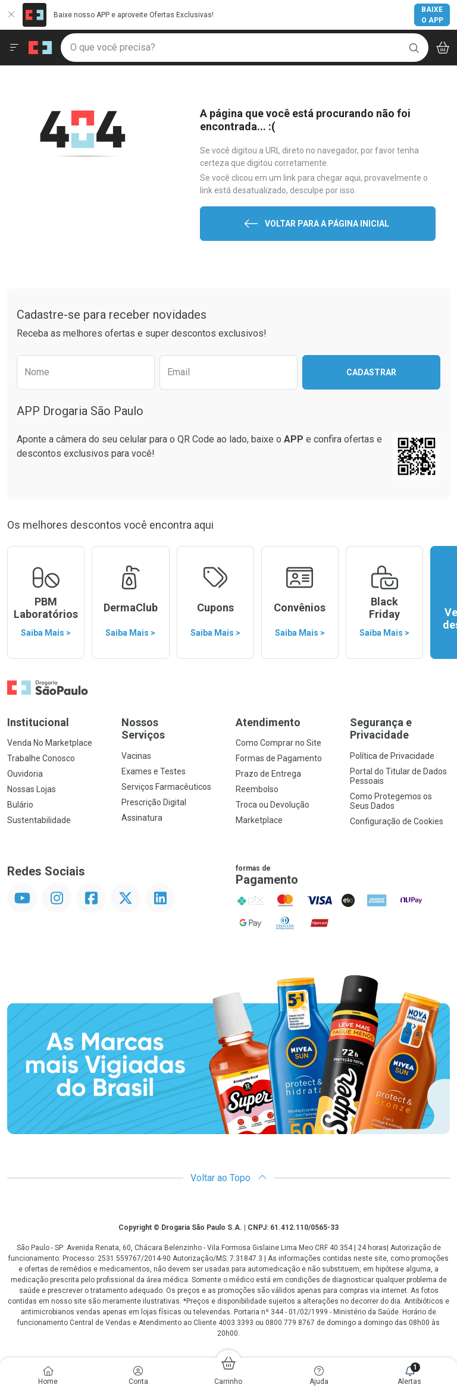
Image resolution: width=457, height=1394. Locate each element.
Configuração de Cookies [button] (396, 821)
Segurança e (400, 729)
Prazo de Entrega (268, 773)
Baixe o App (432, 14)
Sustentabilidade (39, 820)
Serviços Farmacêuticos (166, 787)
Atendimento (268, 722)
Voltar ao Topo (228, 1177)
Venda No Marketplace (49, 743)
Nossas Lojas (31, 789)
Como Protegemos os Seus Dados (391, 801)
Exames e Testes (153, 771)
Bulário (20, 804)
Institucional (38, 722)
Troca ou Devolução (272, 804)
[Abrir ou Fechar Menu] (14, 47)
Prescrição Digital (153, 802)
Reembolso (257, 789)
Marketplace (259, 820)
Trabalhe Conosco (41, 758)
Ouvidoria (25, 773)
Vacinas (136, 756)
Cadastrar (371, 372)
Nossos (171, 729)
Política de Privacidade (392, 756)
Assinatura (141, 817)
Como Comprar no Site (278, 743)
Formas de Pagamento (279, 758)
